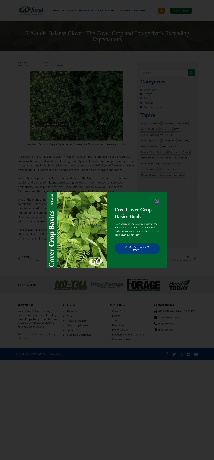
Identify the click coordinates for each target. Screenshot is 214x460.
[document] (107, 230)
